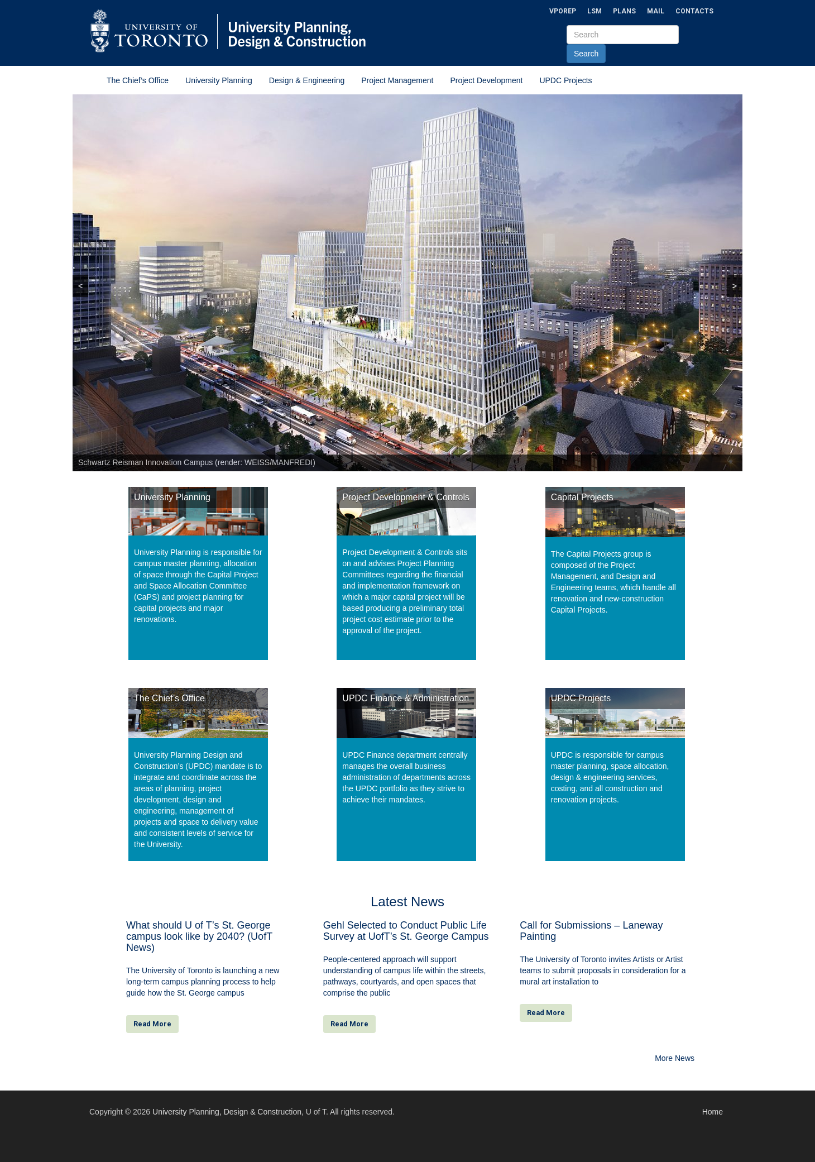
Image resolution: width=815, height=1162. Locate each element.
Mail (655, 11)
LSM (594, 11)
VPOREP (562, 11)
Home (712, 1111)
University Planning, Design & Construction (226, 1111)
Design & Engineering (306, 80)
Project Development (486, 80)
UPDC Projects (565, 80)
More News (674, 1058)
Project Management (397, 80)
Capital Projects (582, 497)
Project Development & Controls (405, 497)
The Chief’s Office (138, 80)
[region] (407, 282)
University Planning (218, 80)
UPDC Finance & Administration (405, 698)
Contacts (694, 11)
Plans (624, 11)
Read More (152, 1024)
